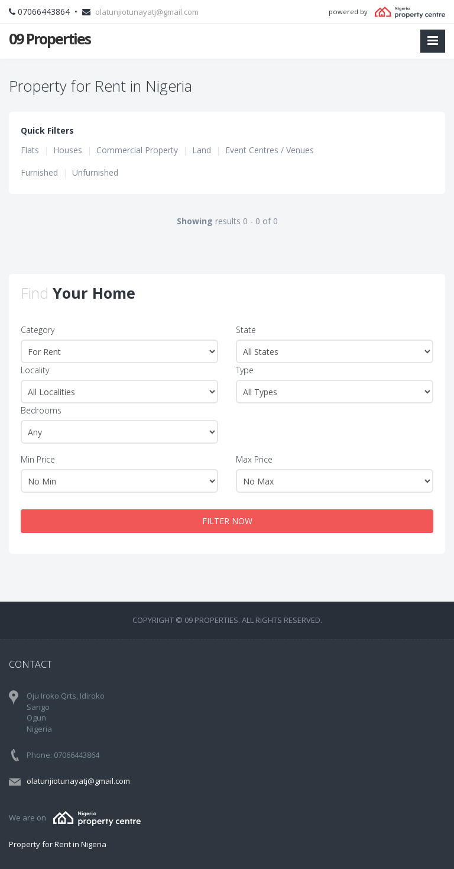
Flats (30, 150)
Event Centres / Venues (269, 150)
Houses (67, 150)
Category (37, 329)
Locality (35, 370)
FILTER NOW (227, 520)
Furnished (39, 172)
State (246, 329)
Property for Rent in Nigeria (57, 844)
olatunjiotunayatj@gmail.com (147, 12)
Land (201, 150)
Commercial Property (137, 150)
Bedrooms (41, 410)
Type (245, 370)
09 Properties (49, 38)
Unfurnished (95, 172)
